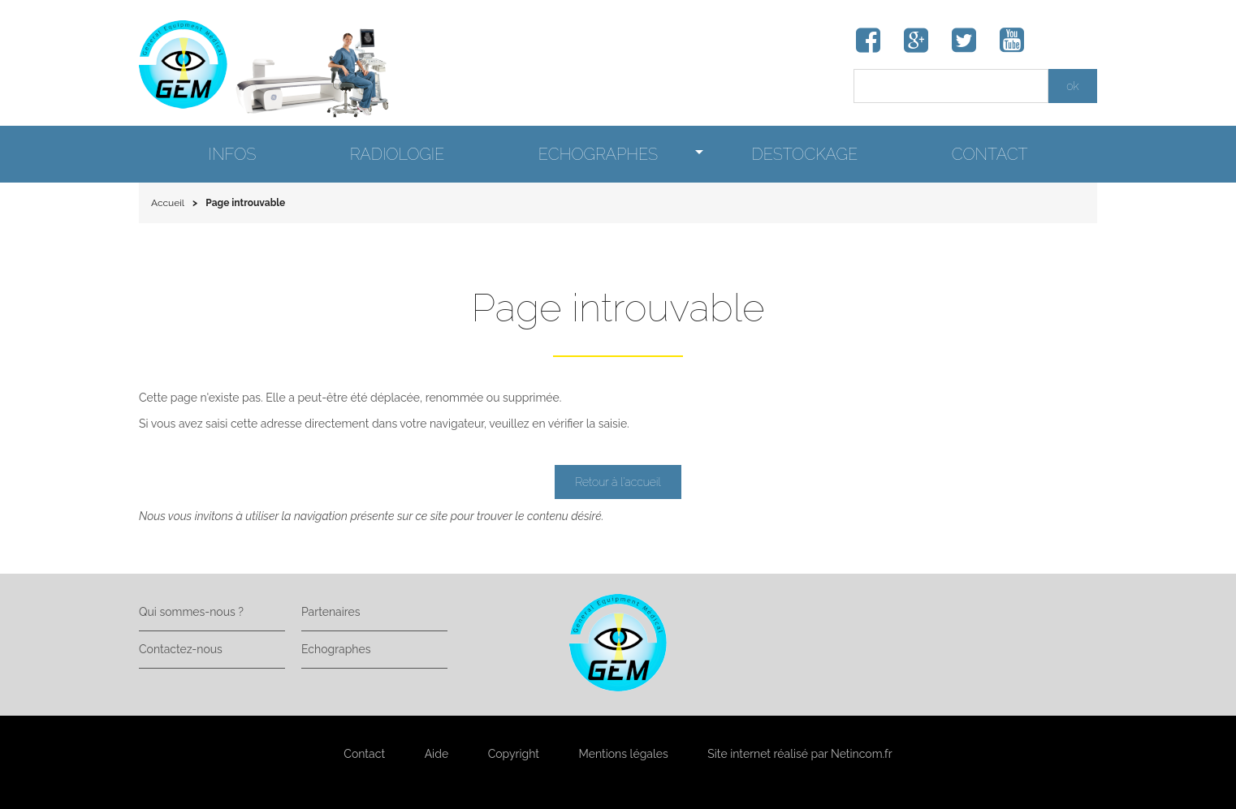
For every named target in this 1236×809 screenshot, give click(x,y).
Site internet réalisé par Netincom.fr (799, 753)
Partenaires (330, 611)
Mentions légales (623, 753)
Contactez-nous (181, 649)
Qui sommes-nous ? (191, 611)
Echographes (335, 649)
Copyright (513, 753)
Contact (364, 753)
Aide (436, 753)
